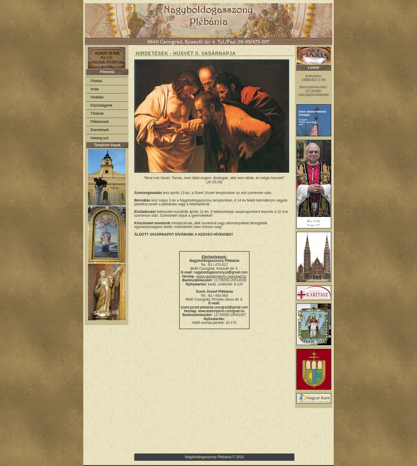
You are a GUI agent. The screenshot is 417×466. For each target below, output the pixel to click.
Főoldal (96, 81)
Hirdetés (97, 97)
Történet (97, 114)
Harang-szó (100, 138)
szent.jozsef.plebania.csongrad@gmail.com (214, 307)
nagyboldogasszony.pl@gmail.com (221, 272)
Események (100, 130)
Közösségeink (101, 105)
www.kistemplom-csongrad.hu (221, 311)
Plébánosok (100, 122)
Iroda (94, 89)
